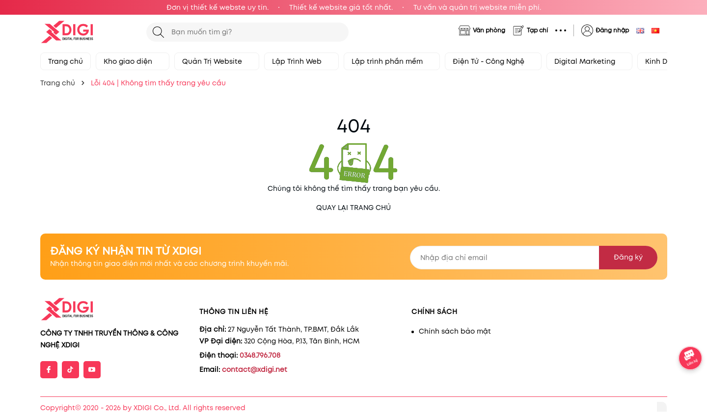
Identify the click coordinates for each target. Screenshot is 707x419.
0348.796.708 (260, 355)
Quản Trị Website (216, 61)
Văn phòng (489, 30)
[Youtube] (92, 369)
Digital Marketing (589, 61)
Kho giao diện (133, 61)
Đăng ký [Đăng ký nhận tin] (628, 257)
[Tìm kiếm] (158, 32)
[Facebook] (48, 369)
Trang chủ (65, 61)
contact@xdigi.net (254, 369)
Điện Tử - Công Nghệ (493, 61)
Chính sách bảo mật (455, 331)
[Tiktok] (70, 369)
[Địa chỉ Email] (533, 257)
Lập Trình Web (301, 61)
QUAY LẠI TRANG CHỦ (353, 207)
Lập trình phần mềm (392, 61)
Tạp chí (537, 30)
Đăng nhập (612, 30)
